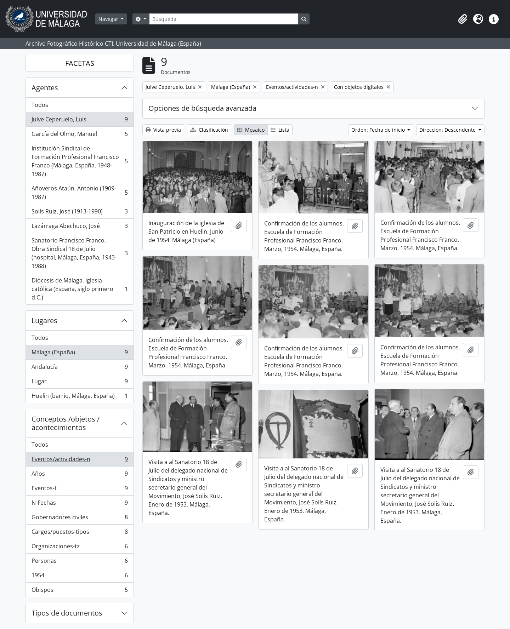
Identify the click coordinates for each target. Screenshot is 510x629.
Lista (280, 129)
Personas (79, 562)
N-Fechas (79, 504)
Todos (40, 105)
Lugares (44, 320)
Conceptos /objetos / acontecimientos (66, 423)
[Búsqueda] (224, 18)
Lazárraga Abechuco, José (79, 227)
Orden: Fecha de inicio (378, 129)
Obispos (79, 591)
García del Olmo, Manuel (79, 135)
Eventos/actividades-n (79, 461)
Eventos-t (79, 490)
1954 (79, 577)
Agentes (45, 87)
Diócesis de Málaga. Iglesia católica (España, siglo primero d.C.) (79, 288)
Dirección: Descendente (448, 129)
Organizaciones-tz (79, 548)
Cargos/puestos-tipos (79, 533)
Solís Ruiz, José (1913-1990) (79, 213)
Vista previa (163, 129)
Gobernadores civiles (79, 519)
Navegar (109, 19)
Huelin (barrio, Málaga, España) (79, 397)
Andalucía (79, 368)
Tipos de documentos (67, 613)
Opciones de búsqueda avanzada (202, 108)
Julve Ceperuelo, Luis (79, 121)
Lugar (79, 383)
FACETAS (79, 63)
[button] (462, 19)
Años (79, 475)
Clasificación (209, 129)
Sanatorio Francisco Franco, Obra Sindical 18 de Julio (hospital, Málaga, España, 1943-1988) (79, 253)
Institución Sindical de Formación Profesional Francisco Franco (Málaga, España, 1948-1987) (79, 161)
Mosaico (251, 129)
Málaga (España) (79, 354)
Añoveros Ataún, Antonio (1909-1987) (79, 192)
